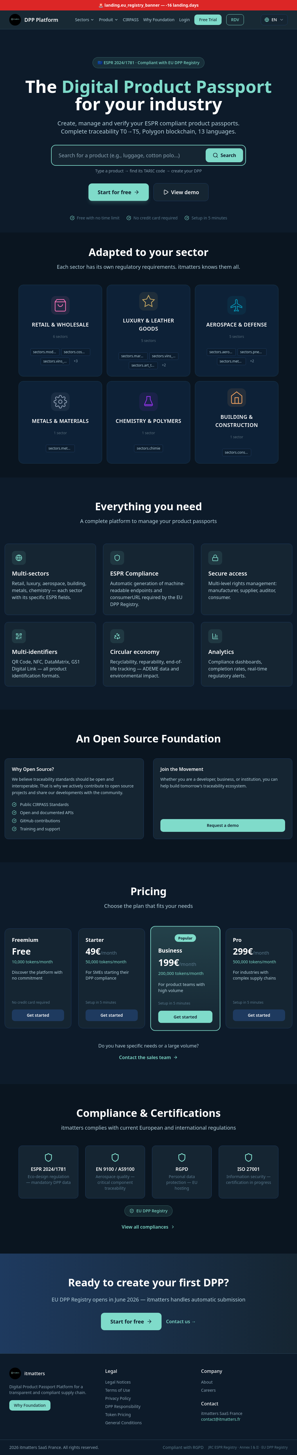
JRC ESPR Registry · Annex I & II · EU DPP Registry (248, 1447)
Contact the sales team (148, 1057)
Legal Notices (118, 1382)
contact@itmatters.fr (220, 1419)
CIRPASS (131, 19)
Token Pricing (118, 1414)
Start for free (119, 192)
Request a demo (223, 825)
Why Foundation (159, 19)
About (207, 1382)
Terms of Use (117, 1390)
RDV (235, 19)
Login (184, 19)
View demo (181, 192)
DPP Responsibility (123, 1406)
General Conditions (123, 1422)
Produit (108, 19)
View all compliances (148, 1227)
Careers (208, 1390)
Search (224, 155)
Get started (38, 1015)
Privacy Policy (118, 1398)
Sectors (84, 19)
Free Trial (208, 19)
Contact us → (181, 1321)
